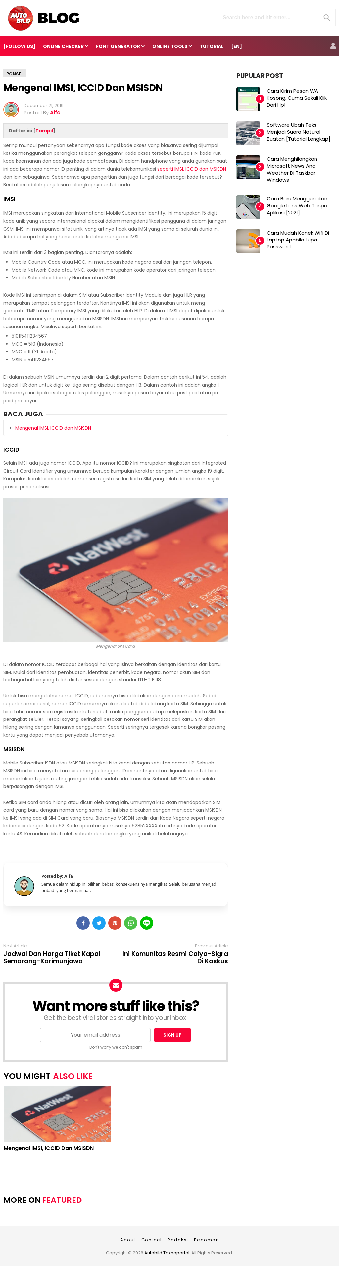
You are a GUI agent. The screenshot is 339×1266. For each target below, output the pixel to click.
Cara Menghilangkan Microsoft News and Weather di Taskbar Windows (292, 169)
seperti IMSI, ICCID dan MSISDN (191, 169)
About (128, 1240)
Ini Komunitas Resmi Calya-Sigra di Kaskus (175, 957)
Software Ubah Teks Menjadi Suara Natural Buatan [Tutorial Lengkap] (298, 131)
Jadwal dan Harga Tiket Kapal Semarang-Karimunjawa (51, 957)
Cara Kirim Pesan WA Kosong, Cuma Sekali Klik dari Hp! (297, 97)
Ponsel (14, 74)
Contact (151, 1240)
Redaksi (178, 1240)
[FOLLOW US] (19, 46)
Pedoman (206, 1240)
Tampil (44, 130)
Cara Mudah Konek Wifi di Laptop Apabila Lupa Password (298, 239)
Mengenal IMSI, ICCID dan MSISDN (83, 87)
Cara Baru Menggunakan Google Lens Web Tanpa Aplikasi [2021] (297, 205)
